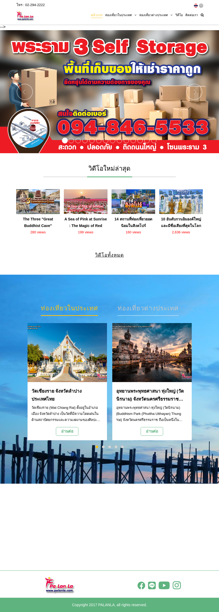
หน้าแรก (96, 15)
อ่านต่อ (67, 431)
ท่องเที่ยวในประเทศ (69, 308)
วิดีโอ (179, 15)
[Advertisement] (109, 527)
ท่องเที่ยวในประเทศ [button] (121, 15)
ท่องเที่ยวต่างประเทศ (148, 308)
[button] (16, 91)
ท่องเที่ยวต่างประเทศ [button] (156, 15)
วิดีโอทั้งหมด (109, 255)
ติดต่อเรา (191, 15)
